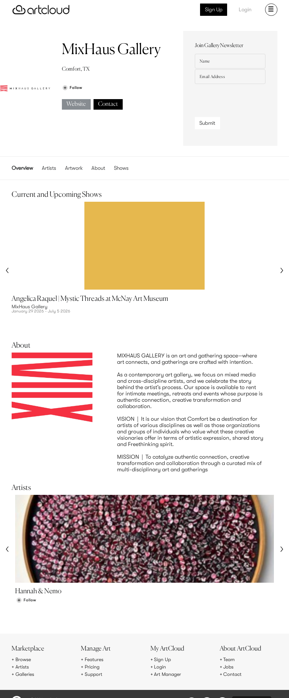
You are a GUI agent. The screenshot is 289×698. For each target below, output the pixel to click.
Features (94, 635)
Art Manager (167, 649)
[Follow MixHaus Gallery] (72, 87)
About (98, 168)
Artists (49, 168)
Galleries (24, 649)
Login (245, 9)
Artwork (74, 168)
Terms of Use (42, 678)
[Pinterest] (206, 678)
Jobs (228, 642)
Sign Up (214, 9)
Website (76, 104)
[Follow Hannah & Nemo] (26, 575)
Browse (23, 635)
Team (229, 635)
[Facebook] (222, 678)
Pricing (92, 642)
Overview (22, 168)
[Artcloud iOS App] (251, 678)
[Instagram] (191, 678)
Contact (108, 104)
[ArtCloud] (41, 9)
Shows (121, 168)
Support (93, 649)
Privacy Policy (67, 678)
